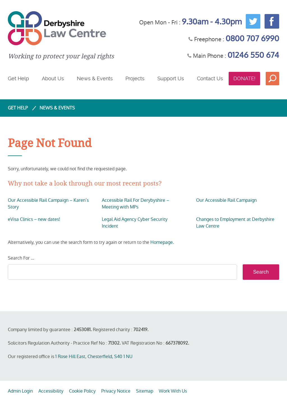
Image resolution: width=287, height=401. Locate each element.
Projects (134, 78)
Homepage (161, 242)
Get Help (18, 78)
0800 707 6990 (252, 38)
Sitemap (144, 391)
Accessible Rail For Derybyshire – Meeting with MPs (135, 203)
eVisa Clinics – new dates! (34, 219)
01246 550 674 (253, 55)
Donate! (244, 78)
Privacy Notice (115, 391)
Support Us (170, 78)
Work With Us (173, 391)
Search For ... (21, 258)
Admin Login (20, 391)
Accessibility (50, 391)
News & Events (95, 78)
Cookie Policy (82, 391)
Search (272, 78)
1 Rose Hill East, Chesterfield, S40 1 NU (93, 356)
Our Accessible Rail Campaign (226, 200)
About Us (53, 78)
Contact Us (210, 78)
